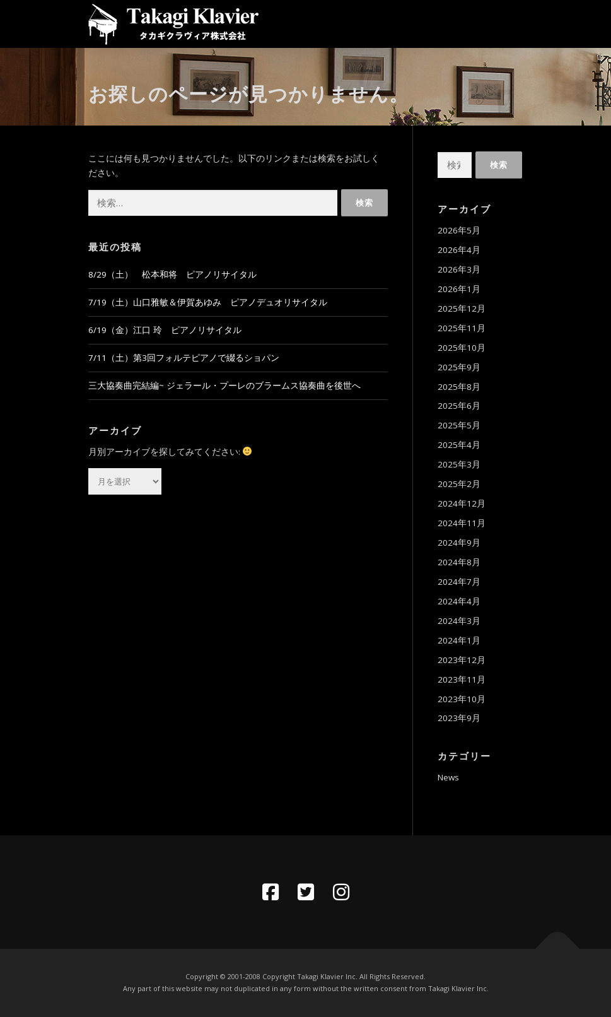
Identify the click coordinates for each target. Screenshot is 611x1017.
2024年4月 (459, 601)
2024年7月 (459, 581)
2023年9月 (459, 718)
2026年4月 (459, 250)
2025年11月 (462, 328)
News (448, 777)
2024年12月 (462, 503)
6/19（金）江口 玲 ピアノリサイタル (164, 330)
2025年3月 (459, 464)
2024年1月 (459, 640)
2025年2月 (459, 484)
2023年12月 (462, 660)
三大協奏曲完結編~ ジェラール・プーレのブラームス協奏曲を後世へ (224, 385)
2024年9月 (459, 542)
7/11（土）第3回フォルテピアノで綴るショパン (183, 357)
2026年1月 (459, 289)
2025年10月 (462, 347)
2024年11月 (462, 523)
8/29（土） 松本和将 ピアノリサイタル (172, 274)
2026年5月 (459, 230)
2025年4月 (459, 444)
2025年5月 (459, 425)
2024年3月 (459, 620)
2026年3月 (459, 269)
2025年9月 (459, 367)
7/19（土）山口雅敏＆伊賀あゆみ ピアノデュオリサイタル (207, 302)
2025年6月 (459, 405)
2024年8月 (459, 562)
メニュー (512, 23)
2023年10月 (462, 699)
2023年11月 (462, 679)
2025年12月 (462, 308)
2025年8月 (459, 386)
